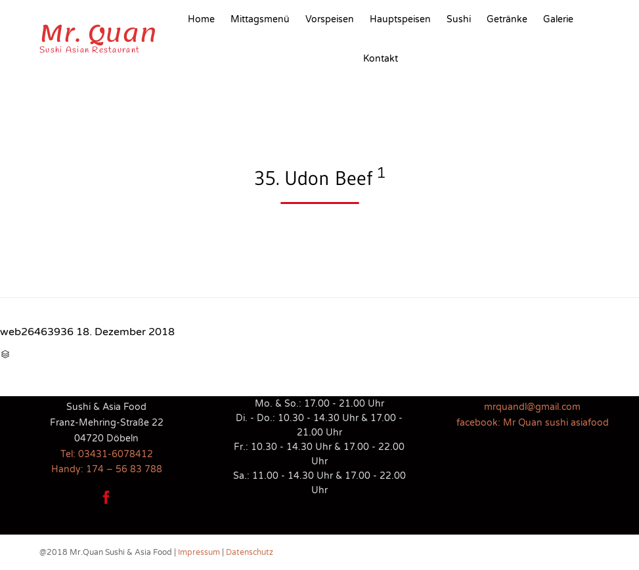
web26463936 (37, 331)
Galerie (558, 19)
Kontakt (380, 58)
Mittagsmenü (260, 19)
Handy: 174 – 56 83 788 (106, 469)
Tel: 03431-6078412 (106, 454)
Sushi (459, 19)
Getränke (507, 19)
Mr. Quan (98, 33)
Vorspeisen (329, 19)
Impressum (199, 552)
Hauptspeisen (400, 19)
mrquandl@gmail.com (532, 407)
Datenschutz (249, 552)
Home (201, 19)
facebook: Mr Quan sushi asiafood (532, 422)
